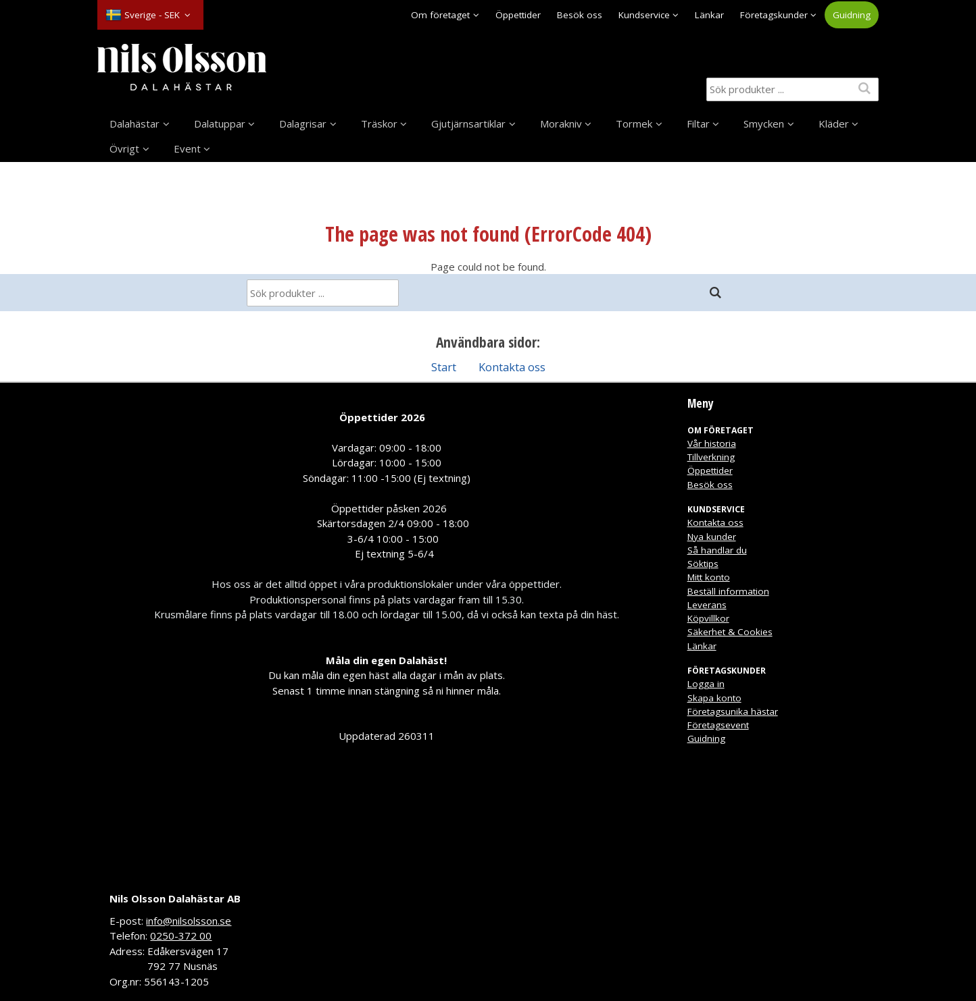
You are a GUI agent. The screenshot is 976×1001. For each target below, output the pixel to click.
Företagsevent (718, 725)
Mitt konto (708, 577)
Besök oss (579, 15)
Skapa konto (714, 698)
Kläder (834, 123)
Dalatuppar (219, 123)
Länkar (709, 15)
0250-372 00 (181, 935)
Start (443, 367)
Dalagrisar (302, 123)
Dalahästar (134, 123)
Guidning (852, 15)
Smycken (763, 123)
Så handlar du (717, 550)
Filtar (698, 123)
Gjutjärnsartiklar (468, 123)
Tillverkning (711, 457)
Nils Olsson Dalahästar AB (175, 898)
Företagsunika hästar (732, 711)
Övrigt (124, 148)
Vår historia (711, 443)
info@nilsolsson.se (188, 920)
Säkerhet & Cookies (730, 632)
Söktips (702, 564)
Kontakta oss (512, 367)
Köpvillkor (708, 618)
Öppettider (518, 15)
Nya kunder (711, 537)
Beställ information (728, 591)
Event (187, 148)
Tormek (634, 123)
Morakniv (561, 123)
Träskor (379, 123)
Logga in (706, 684)
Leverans (707, 605)
